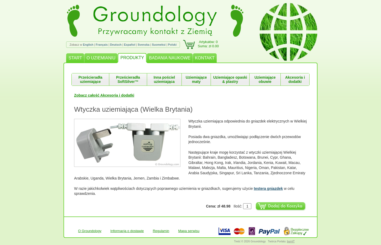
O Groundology (89, 231)
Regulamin (161, 231)
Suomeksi (159, 44)
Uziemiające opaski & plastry (230, 79)
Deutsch (115, 44)
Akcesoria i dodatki (295, 79)
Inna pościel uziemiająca (164, 79)
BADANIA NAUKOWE (169, 58)
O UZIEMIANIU (101, 58)
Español (129, 44)
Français (102, 44)
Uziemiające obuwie (265, 79)
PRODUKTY (132, 57)
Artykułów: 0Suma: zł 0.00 (208, 44)
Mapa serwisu (188, 231)
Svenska (143, 44)
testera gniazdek (268, 188)
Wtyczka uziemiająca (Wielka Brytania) (133, 109)
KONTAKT (205, 58)
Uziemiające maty (196, 79)
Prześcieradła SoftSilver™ (128, 79)
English (88, 44)
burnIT (291, 241)
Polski (172, 44)
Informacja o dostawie (127, 231)
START (75, 58)
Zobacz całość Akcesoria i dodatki (104, 95)
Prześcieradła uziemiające (90, 79)
